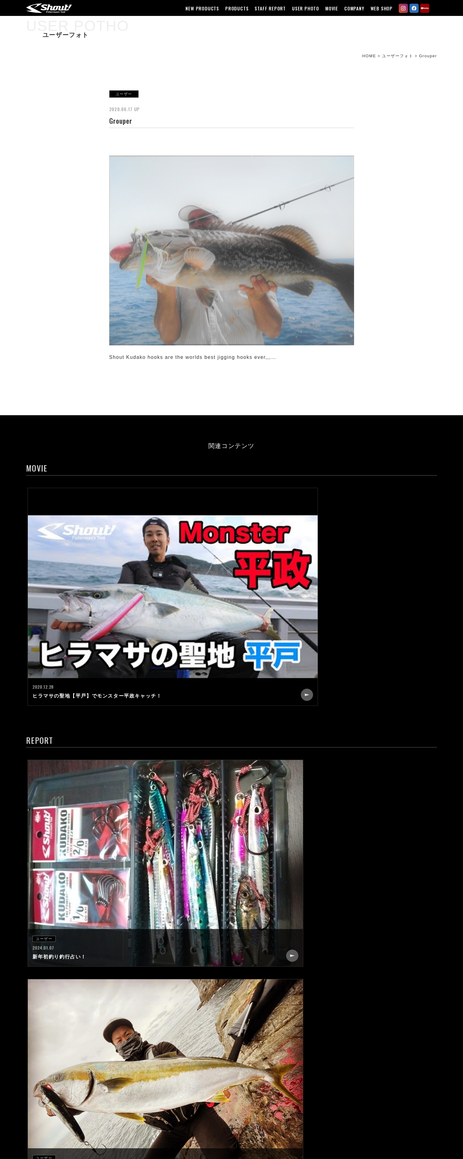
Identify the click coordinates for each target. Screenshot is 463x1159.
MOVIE (328, 8)
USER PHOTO (302, 8)
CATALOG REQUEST (322, 1065)
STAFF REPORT (266, 8)
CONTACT (310, 1054)
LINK (304, 1076)
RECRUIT (309, 1043)
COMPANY (351, 8)
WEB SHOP (378, 8)
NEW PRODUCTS (199, 8)
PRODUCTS (233, 8)
